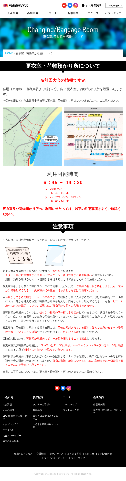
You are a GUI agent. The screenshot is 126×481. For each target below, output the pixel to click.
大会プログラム (11, 424)
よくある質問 (74, 453)
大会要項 (7, 404)
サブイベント (9, 430)
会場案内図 (99, 404)
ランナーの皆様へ (42, 404)
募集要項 (37, 410)
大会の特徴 (8, 410)
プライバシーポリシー (55, 458)
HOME (9, 53)
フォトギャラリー (72, 410)
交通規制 (41, 453)
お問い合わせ (105, 453)
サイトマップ (78, 458)
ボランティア (113, 13)
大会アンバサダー (12, 435)
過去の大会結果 (11, 441)
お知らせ (89, 453)
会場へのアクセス (23, 453)
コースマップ (70, 404)
